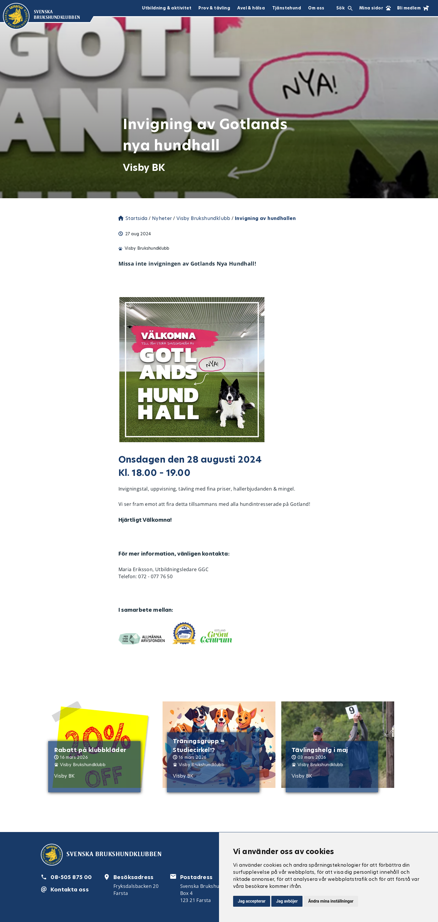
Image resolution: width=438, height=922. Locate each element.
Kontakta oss (70, 889)
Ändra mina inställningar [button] (331, 901)
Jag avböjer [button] (286, 901)
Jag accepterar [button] (251, 901)
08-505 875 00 (71, 877)
